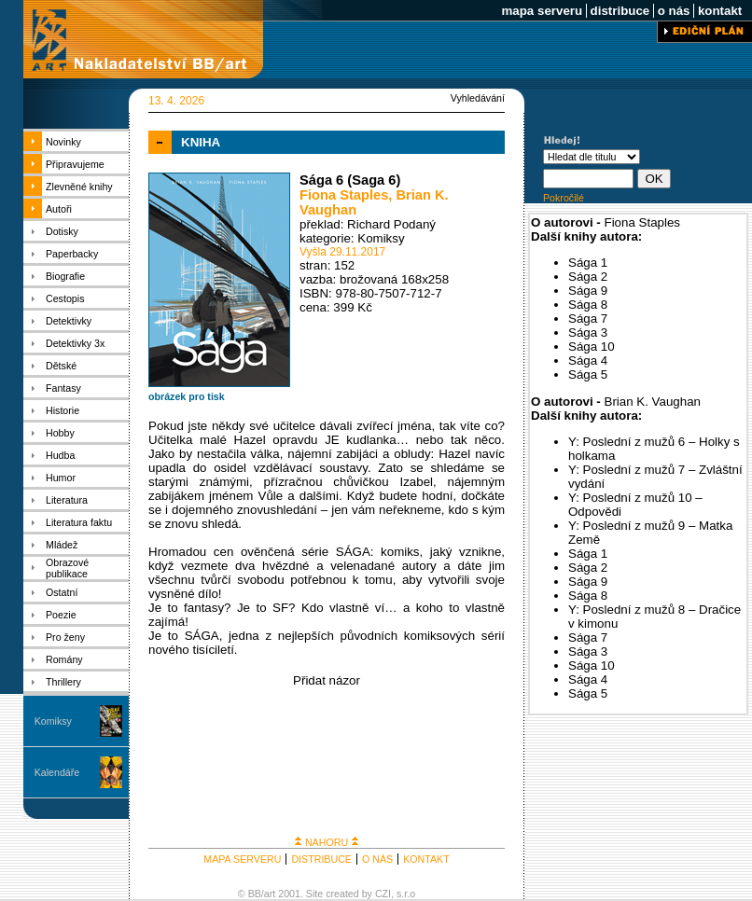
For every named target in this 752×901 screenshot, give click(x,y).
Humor (61, 477)
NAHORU (326, 842)
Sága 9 (587, 291)
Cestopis (65, 298)
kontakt (719, 11)
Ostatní (61, 592)
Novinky (63, 141)
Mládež (61, 544)
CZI (383, 893)
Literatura (67, 500)
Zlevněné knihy (79, 186)
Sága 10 (591, 346)
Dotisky (62, 231)
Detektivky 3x (75, 343)
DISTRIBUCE (321, 859)
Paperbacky (72, 253)
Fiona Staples (343, 194)
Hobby (60, 432)
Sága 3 (587, 333)
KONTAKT (426, 859)
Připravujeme (75, 164)
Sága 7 (587, 319)
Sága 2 (587, 277)
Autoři (59, 209)
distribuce (620, 11)
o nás (673, 11)
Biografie (65, 276)
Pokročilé (563, 197)
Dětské (61, 365)
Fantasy (63, 388)
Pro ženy (65, 637)
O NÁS (377, 859)
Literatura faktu (79, 522)
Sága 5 (587, 374)
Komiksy (53, 721)
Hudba (60, 455)
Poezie (61, 614)
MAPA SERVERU (242, 859)
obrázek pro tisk (186, 396)
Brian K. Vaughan (653, 402)
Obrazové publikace (67, 568)
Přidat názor (326, 680)
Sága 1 (587, 263)
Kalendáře (57, 772)
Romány (64, 659)
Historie (62, 410)
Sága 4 (587, 360)
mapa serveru (542, 11)
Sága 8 (587, 305)
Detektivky (68, 320)
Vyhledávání (478, 98)
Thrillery (63, 681)
